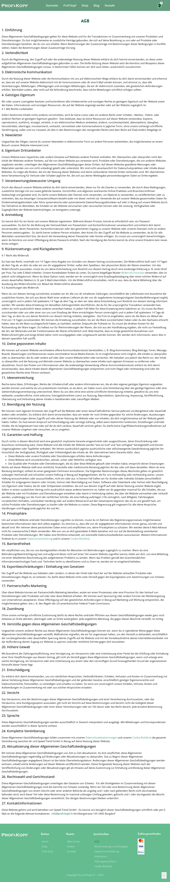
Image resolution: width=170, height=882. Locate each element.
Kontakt (110, 5)
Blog (96, 5)
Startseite (52, 5)
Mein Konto (73, 841)
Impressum (101, 856)
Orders (71, 846)
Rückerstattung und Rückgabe (111, 846)
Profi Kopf (69, 5)
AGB (96, 841)
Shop (85, 5)
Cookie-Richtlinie (80, 538)
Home (45, 841)
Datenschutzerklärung (39, 538)
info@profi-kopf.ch (62, 813)
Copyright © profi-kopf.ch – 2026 (85, 875)
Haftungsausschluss (105, 861)
